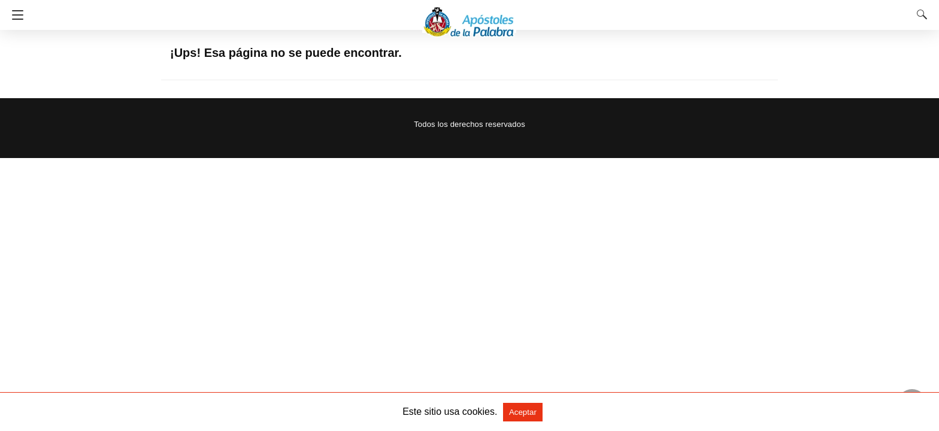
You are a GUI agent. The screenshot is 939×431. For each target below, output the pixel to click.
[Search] (919, 14)
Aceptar (523, 412)
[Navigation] (14, 15)
